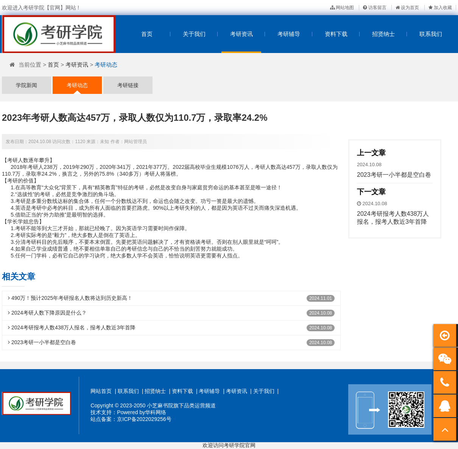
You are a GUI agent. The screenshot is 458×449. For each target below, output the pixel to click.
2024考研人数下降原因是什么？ (47, 313)
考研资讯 (241, 34)
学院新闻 (26, 85)
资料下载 (336, 34)
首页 (147, 34)
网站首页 (101, 391)
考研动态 (106, 64)
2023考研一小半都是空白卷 (42, 342)
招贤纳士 (383, 34)
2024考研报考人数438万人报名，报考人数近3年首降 (72, 327)
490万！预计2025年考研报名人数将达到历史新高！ (70, 298)
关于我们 (194, 34)
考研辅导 (288, 34)
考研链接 (128, 85)
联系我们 (430, 34)
